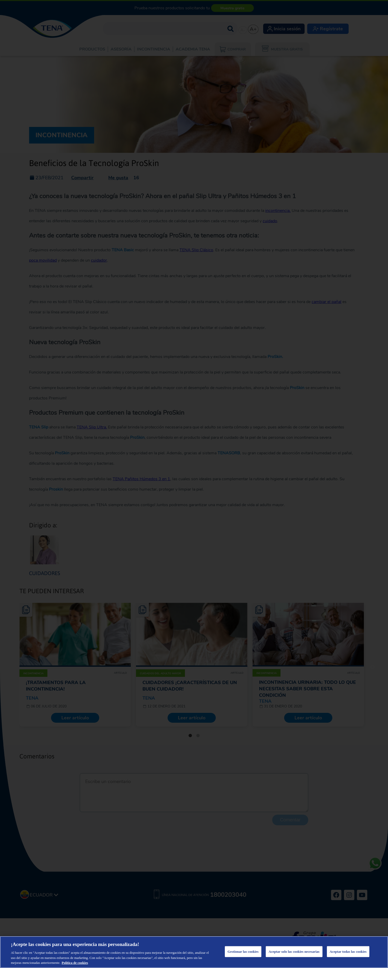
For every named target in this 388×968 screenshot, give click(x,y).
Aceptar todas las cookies (348, 951)
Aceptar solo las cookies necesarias (294, 951)
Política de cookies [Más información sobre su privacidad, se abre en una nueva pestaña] (75, 963)
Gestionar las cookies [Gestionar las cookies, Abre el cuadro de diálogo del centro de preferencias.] (243, 951)
